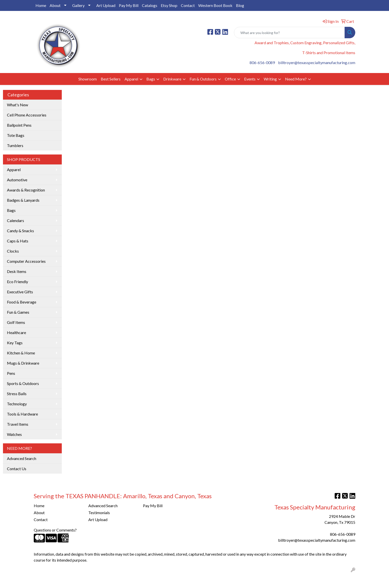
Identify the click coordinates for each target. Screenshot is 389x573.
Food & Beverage (21, 302)
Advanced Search (21, 458)
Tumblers (15, 145)
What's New (17, 104)
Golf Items (16, 322)
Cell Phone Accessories (26, 115)
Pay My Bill (128, 5)
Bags (150, 78)
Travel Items (17, 424)
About (55, 5)
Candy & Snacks (20, 230)
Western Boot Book (215, 5)
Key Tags (15, 342)
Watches (14, 434)
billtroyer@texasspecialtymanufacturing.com (316, 62)
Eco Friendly (17, 281)
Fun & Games (18, 312)
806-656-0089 (262, 62)
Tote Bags (15, 135)
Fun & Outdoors (203, 78)
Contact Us (16, 468)
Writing (270, 78)
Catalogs (149, 5)
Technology (17, 403)
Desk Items (16, 271)
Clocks (13, 251)
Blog (240, 5)
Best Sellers (111, 78)
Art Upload (105, 5)
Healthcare (16, 332)
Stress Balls (17, 393)
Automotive (17, 179)
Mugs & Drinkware (23, 363)
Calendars (15, 220)
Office (230, 78)
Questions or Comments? (55, 530)
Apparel (131, 78)
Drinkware (172, 78)
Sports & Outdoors (23, 383)
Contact (188, 5)
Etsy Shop (169, 5)
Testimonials (99, 512)
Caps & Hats (17, 240)
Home (40, 5)
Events (250, 78)
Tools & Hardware (22, 414)
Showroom (87, 78)
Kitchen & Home (21, 352)
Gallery (78, 5)
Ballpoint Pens (19, 125)
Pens (11, 373)
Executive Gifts (20, 291)
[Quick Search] (289, 32)
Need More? (296, 78)
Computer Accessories (26, 261)
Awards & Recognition (26, 190)
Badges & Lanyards (23, 200)
